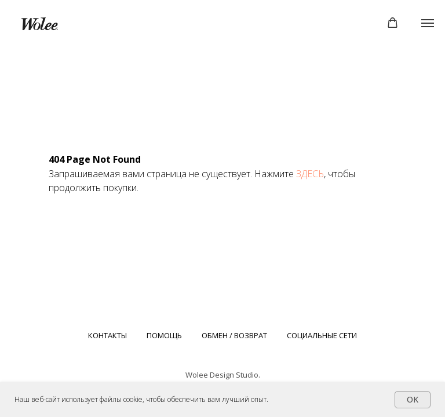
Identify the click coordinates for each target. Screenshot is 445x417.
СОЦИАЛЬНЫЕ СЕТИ (322, 335)
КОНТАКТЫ (107, 335)
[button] (392, 22)
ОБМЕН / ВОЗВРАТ (234, 335)
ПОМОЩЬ (164, 335)
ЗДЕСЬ (310, 173)
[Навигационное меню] (427, 23)
